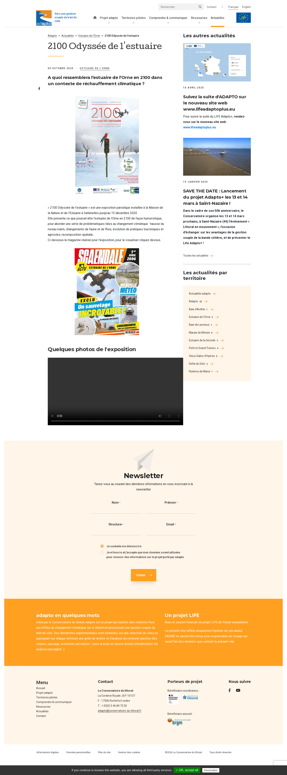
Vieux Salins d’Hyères (203, 356)
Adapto (52, 35)
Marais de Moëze (201, 333)
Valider (141, 575)
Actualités (217, 18)
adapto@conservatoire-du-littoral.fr (119, 710)
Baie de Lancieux (201, 325)
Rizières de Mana (201, 371)
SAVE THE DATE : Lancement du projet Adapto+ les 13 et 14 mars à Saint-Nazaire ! (215, 197)
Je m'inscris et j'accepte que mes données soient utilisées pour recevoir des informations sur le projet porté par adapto (145, 555)
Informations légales (48, 752)
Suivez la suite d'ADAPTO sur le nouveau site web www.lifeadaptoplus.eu (214, 103)
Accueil (40, 688)
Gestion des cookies (129, 752)
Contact (211, 6)
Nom (116, 502)
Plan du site (104, 752)
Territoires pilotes (133, 20)
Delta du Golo (198, 364)
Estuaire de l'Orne (201, 317)
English (246, 6)
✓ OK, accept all (187, 770)
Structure (115, 524)
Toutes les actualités (195, 255)
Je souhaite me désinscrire (123, 546)
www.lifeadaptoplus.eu (199, 127)
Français (233, 6)
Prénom (171, 502)
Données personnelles (78, 752)
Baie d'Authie (198, 309)
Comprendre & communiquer (168, 20)
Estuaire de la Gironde (204, 340)
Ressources (199, 20)
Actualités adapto (200, 293)
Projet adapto (109, 20)
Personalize (210, 770)
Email (171, 524)
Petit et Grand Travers (204, 348)
